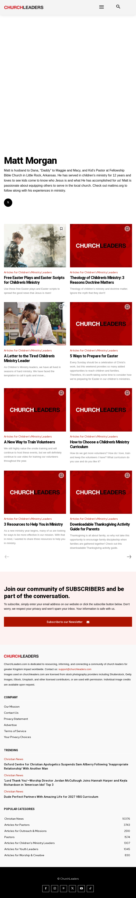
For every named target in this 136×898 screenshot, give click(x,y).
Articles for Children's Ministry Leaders (28, 272)
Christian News (13, 759)
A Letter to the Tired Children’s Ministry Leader (29, 358)
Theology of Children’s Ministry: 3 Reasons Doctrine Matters (97, 280)
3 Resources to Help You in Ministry (33, 524)
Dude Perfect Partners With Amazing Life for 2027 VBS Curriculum (51, 797)
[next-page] (129, 557)
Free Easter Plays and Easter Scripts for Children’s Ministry (34, 280)
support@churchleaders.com (75, 669)
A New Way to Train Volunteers (29, 442)
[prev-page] (7, 557)
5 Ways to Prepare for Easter (94, 356)
